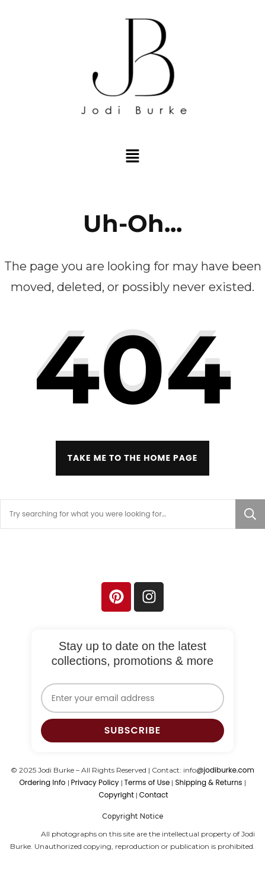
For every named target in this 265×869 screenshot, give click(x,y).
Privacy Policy (95, 782)
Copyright (115, 795)
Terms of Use (147, 782)
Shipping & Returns (208, 782)
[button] (132, 155)
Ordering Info (42, 782)
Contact (153, 795)
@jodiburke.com (225, 770)
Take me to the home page (133, 458)
